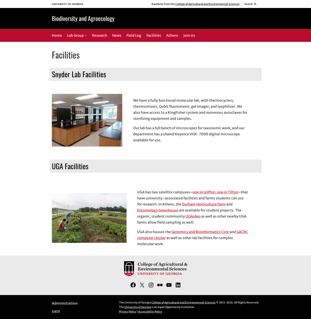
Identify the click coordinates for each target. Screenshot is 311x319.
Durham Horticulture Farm (204, 204)
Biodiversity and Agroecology (83, 18)
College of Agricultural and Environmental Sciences (207, 4)
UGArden (193, 216)
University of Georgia (137, 307)
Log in (56, 311)
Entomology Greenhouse (157, 210)
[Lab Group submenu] (86, 35)
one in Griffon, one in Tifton (215, 192)
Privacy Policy (127, 311)
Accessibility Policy (150, 311)
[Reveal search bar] (250, 4)
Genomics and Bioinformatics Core (200, 232)
